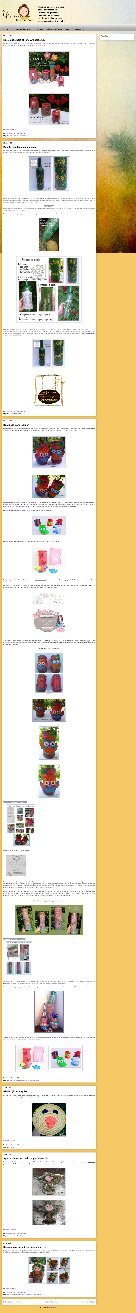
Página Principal (51, 1302)
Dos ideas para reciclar (16, 425)
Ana (88, 1037)
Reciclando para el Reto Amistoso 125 (24, 40)
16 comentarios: (22, 411)
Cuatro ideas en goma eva (27, 541)
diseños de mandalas (38, 200)
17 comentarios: (22, 1233)
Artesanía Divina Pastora (22, 29)
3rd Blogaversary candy (22, 198)
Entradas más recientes (12, 1302)
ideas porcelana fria (29, 1236)
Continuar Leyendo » (9, 129)
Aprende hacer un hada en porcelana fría (25, 1158)
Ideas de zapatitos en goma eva (25, 510)
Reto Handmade (19, 580)
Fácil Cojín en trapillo (15, 1091)
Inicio (7, 29)
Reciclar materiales (22, 136)
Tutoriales (39, 29)
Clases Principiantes (54, 29)
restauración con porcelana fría (31, 1294)
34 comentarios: (22, 133)
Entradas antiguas (88, 1302)
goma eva (13, 136)
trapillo (12, 1147)
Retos (68, 29)
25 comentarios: (22, 1078)
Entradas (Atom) (53, 1307)
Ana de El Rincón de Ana (22, 506)
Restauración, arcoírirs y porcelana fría (24, 1247)
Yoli (84, 1037)
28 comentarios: (22, 1292)
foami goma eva (15, 1080)
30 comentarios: (22, 1145)
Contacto (78, 29)
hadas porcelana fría (16, 1236)
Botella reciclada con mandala (20, 147)
